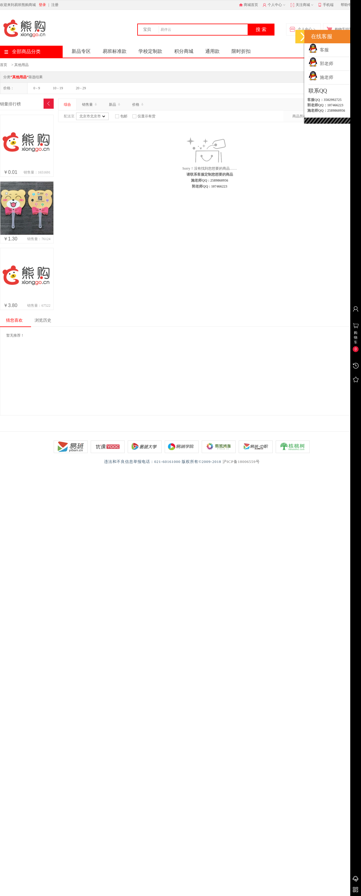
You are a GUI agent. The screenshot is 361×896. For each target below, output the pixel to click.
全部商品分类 (22, 51)
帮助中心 (348, 5)
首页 (3, 65)
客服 (318, 49)
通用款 (212, 51)
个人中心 (274, 5)
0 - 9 (36, 88)
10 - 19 (58, 88)
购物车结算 (341, 29)
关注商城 (302, 5)
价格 (138, 104)
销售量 (90, 104)
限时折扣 (241, 51)
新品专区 (81, 51)
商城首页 (248, 5)
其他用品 (21, 65)
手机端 (326, 5)
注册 (54, 5)
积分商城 (183, 51)
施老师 (320, 77)
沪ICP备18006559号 (241, 461)
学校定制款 (150, 51)
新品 (115, 104)
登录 (42, 5)
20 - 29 (81, 88)
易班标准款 (114, 51)
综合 (67, 104)
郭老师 (320, 63)
